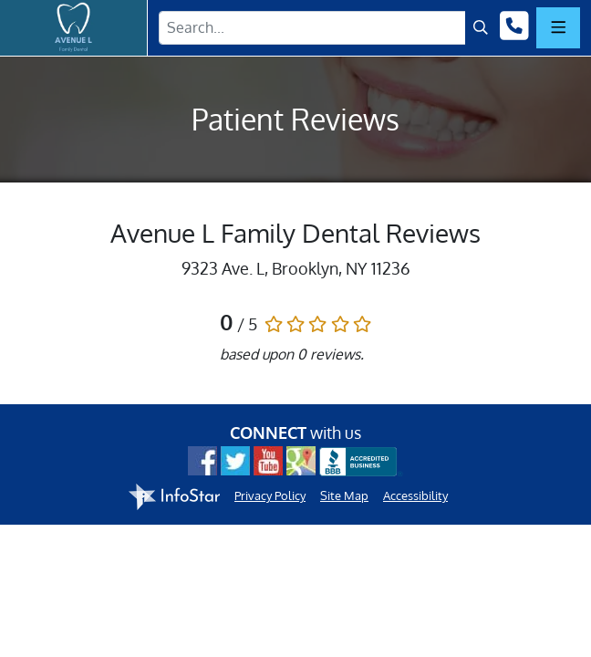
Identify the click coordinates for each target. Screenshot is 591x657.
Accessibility (415, 495)
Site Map (344, 495)
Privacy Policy (270, 495)
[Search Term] (312, 28)
